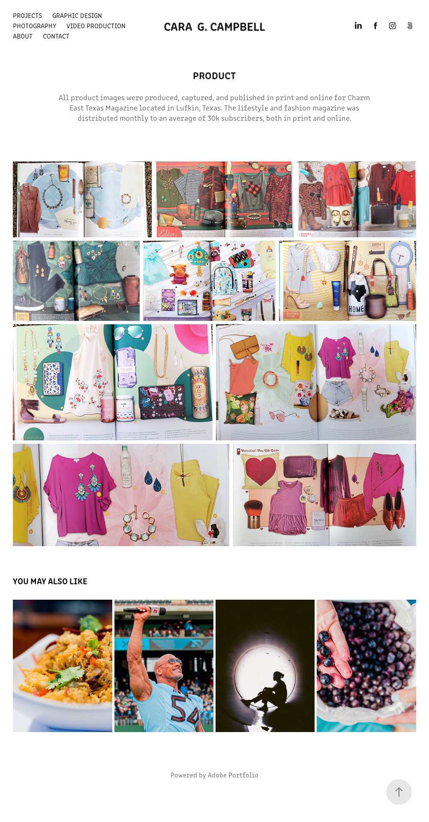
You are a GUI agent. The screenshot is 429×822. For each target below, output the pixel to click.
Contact (56, 35)
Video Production (96, 25)
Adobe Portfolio (233, 774)
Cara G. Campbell (214, 25)
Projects (27, 15)
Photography (34, 25)
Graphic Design (77, 15)
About (23, 35)
